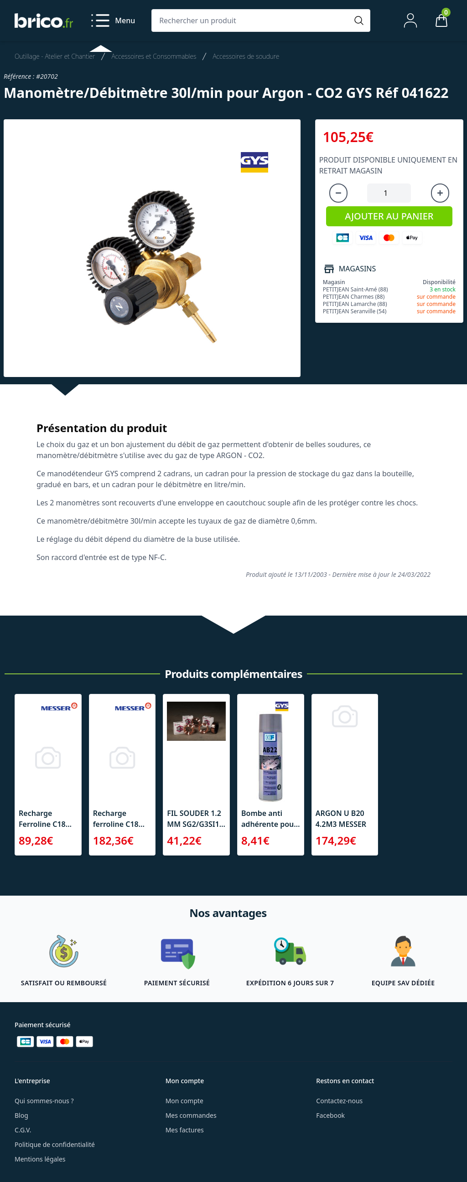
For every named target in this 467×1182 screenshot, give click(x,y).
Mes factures (185, 1130)
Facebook (330, 1115)
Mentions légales (40, 1159)
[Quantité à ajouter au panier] (389, 193)
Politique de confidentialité (55, 1144)
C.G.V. (23, 1130)
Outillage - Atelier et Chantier (55, 56)
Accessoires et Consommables (153, 56)
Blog (21, 1115)
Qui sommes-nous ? (44, 1100)
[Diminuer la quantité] (338, 193)
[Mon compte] (410, 20)
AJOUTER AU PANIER (389, 216)
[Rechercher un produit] (252, 20)
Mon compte (184, 1100)
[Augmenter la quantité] (440, 193)
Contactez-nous (339, 1100)
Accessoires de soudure (246, 56)
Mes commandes (191, 1115)
